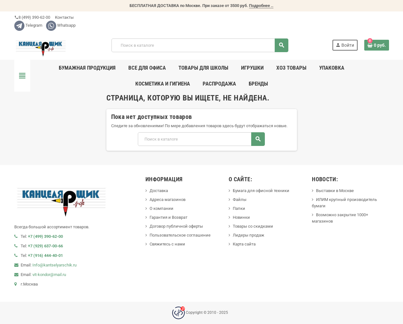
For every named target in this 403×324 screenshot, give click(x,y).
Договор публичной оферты (176, 226)
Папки (239, 208)
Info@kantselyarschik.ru (54, 265)
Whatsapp (61, 25)
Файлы (239, 199)
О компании (161, 208)
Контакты (64, 17)
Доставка (159, 190)
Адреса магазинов (167, 199)
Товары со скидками (253, 226)
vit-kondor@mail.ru (49, 274)
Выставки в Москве (335, 190)
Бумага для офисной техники (261, 190)
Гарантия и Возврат (168, 217)
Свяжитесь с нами (167, 244)
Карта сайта (244, 244)
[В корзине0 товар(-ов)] (376, 45)
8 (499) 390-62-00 (32, 17)
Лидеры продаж (248, 235)
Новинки (241, 217)
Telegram (28, 25)
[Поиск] (199, 45)
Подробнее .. (261, 5)
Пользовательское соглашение (180, 235)
